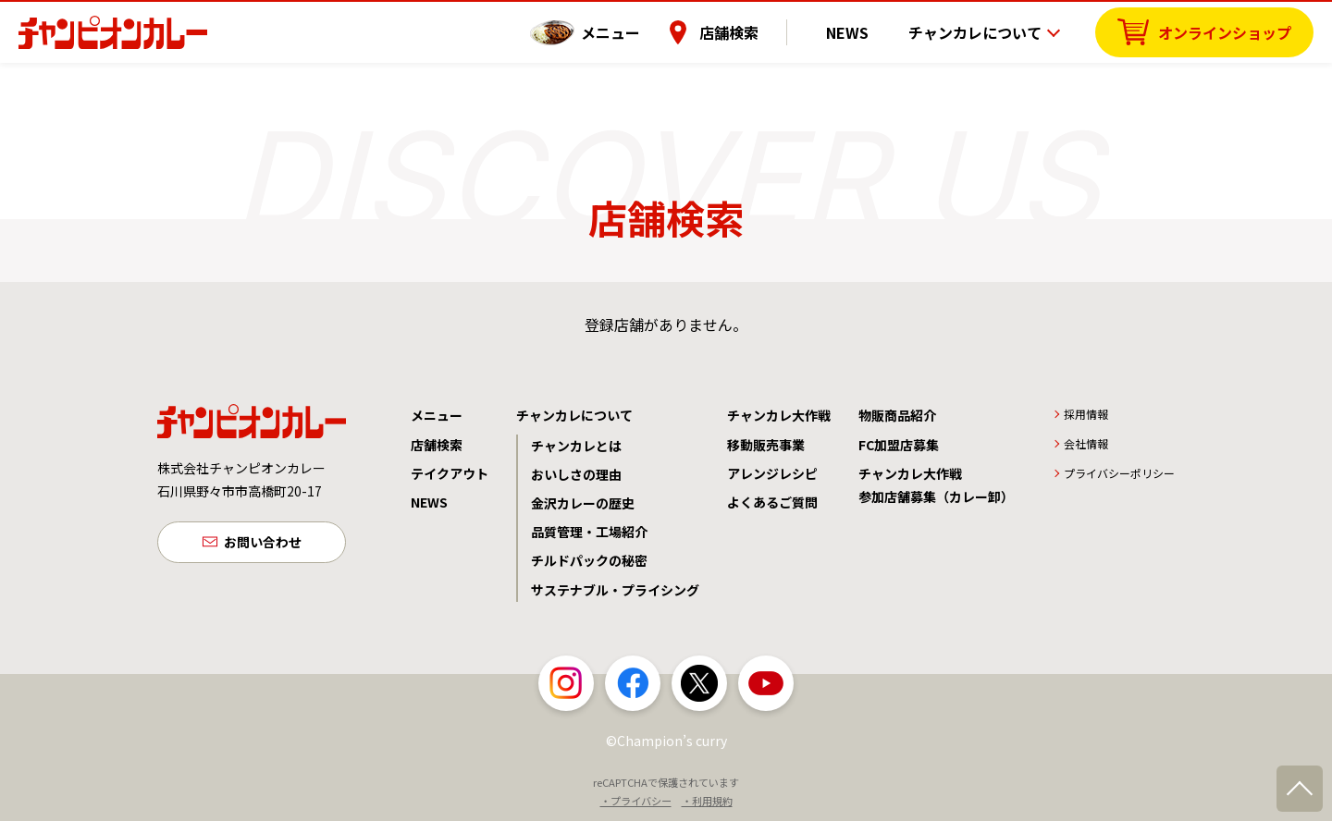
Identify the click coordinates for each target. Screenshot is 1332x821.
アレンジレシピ (772, 473)
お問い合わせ (263, 543)
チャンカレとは (576, 445)
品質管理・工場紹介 (589, 531)
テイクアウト (449, 473)
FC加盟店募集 (898, 444)
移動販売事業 (766, 444)
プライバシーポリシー (1119, 473)
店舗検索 (752, 32)
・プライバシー (636, 800)
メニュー (633, 32)
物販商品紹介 (897, 415)
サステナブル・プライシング (615, 590)
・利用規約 (707, 800)
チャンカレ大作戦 (779, 415)
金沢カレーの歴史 (583, 503)
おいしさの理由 (576, 474)
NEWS (859, 32)
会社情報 (1086, 443)
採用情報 (1086, 414)
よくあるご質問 (772, 502)
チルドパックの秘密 (589, 560)
